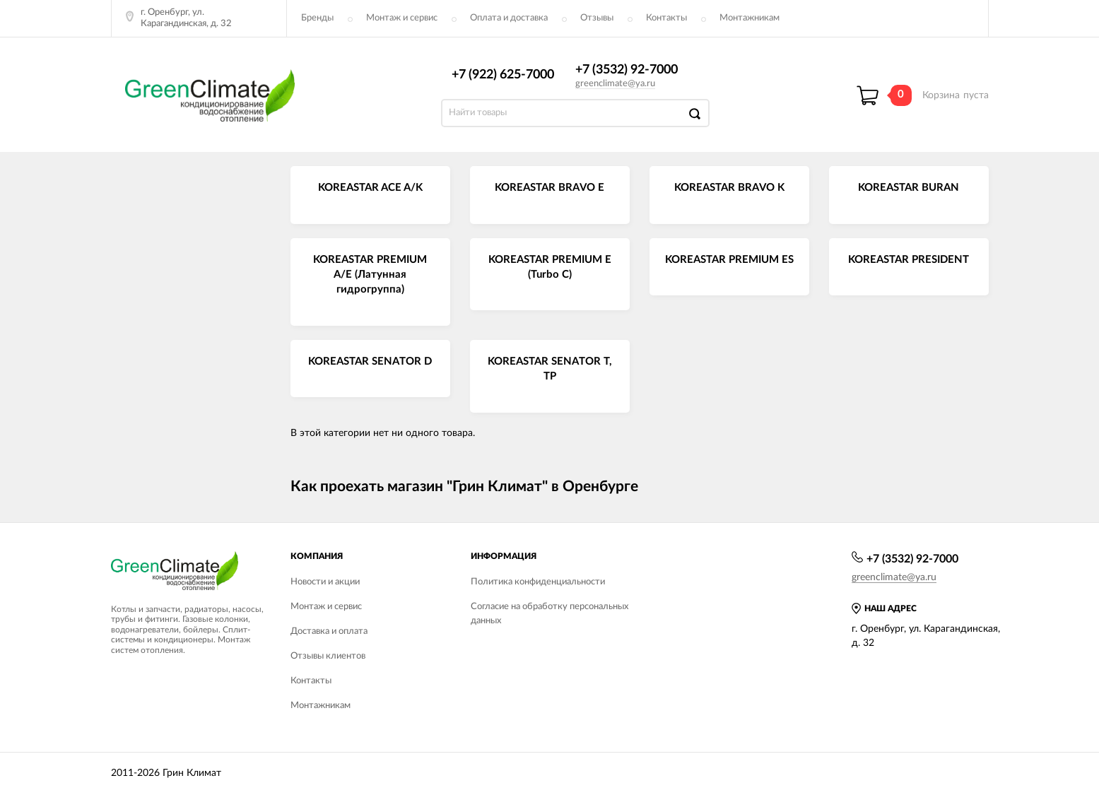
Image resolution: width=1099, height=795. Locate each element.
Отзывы (596, 18)
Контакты (666, 18)
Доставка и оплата (329, 631)
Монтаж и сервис (401, 18)
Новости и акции (325, 582)
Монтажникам (749, 18)
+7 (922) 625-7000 (503, 75)
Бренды (317, 18)
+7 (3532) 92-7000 (626, 70)
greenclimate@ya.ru (615, 83)
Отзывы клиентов (327, 656)
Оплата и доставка (509, 18)
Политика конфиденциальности (538, 582)
